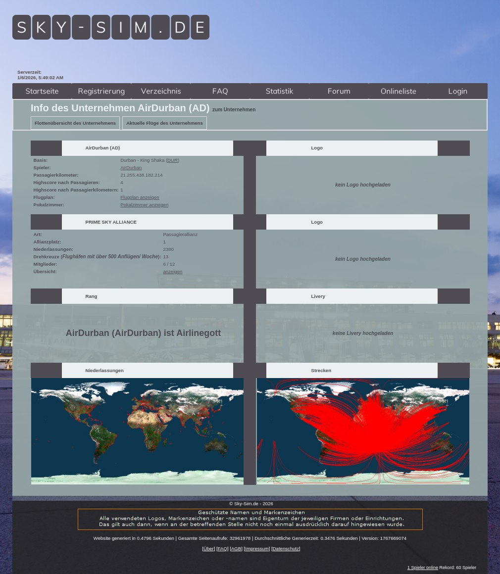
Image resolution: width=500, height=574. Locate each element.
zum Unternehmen (233, 109)
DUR (172, 160)
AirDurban (131, 167)
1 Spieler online (422, 567)
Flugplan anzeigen (139, 197)
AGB (236, 548)
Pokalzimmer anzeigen (144, 204)
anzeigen (172, 271)
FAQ (222, 548)
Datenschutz (286, 548)
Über (208, 548)
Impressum (256, 548)
